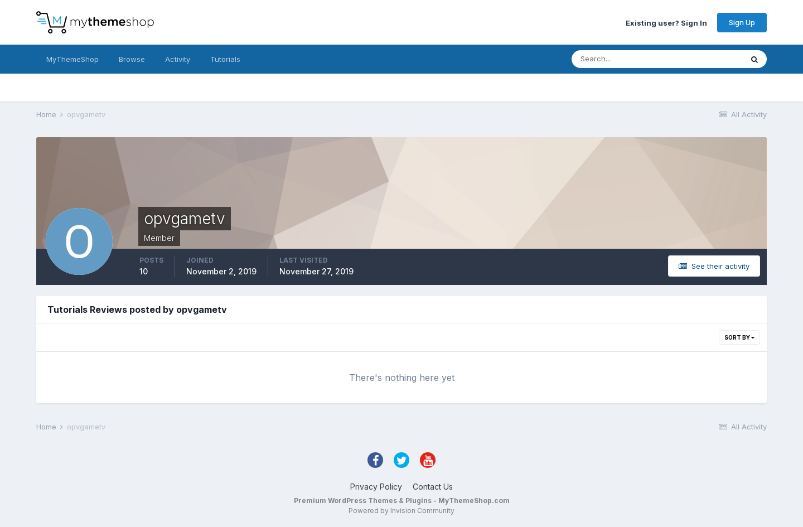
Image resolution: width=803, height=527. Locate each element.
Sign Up (742, 22)
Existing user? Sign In (666, 22)
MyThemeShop (72, 59)
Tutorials (225, 59)
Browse (132, 59)
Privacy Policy (376, 486)
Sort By (739, 337)
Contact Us (433, 486)
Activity (177, 59)
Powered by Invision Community (401, 510)
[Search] (621, 59)
